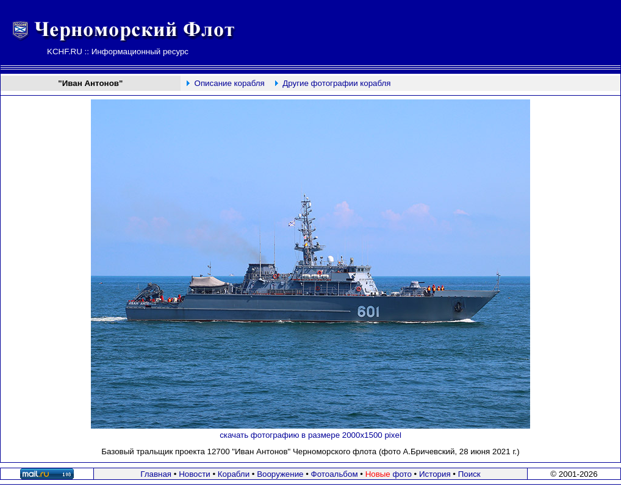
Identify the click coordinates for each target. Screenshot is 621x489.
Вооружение (280, 474)
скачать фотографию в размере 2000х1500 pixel (310, 435)
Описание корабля (230, 83)
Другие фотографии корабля (336, 83)
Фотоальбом (334, 474)
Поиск (469, 474)
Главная (155, 474)
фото (388, 474)
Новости (194, 474)
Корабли (233, 474)
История (435, 474)
